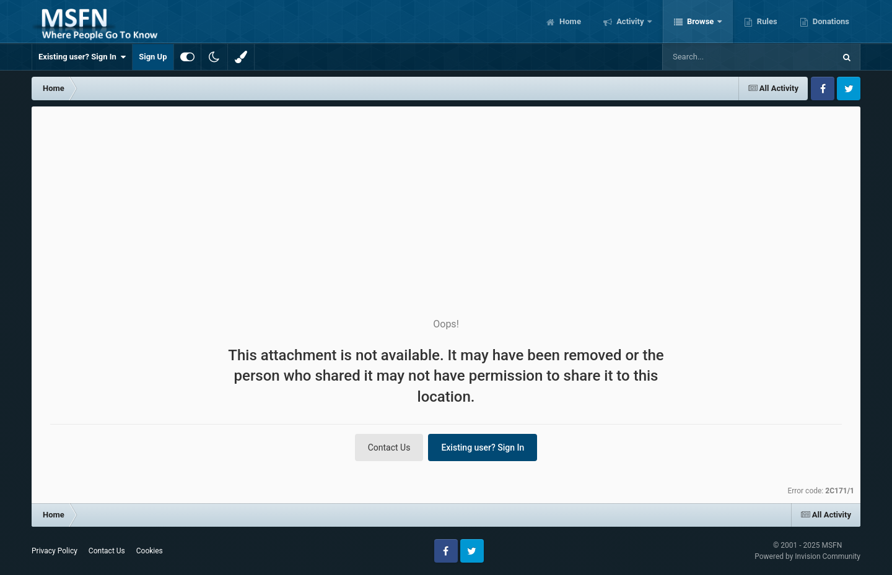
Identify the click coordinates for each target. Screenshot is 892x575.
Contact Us (389, 447)
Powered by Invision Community (807, 556)
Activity (630, 21)
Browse (700, 21)
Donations (830, 21)
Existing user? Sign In (82, 57)
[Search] (717, 57)
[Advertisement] (446, 199)
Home (569, 21)
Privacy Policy (54, 551)
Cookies (149, 551)
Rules (766, 21)
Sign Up (153, 56)
